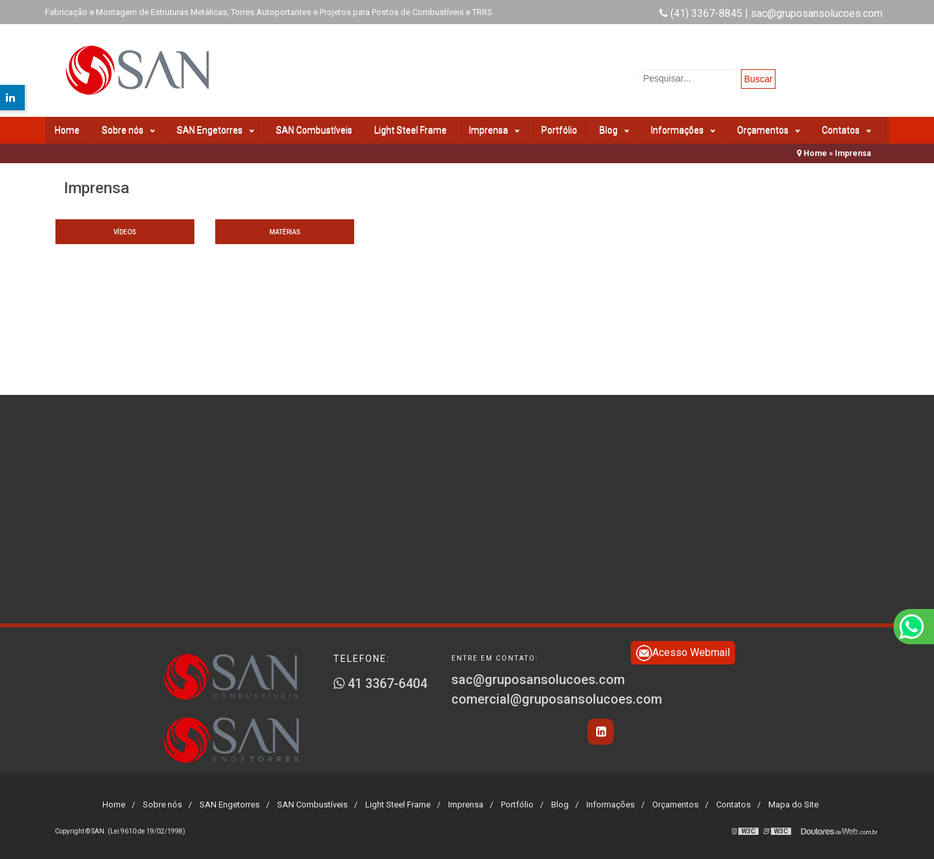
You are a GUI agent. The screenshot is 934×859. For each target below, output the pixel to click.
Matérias (285, 232)
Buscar (758, 79)
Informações (683, 130)
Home (67, 130)
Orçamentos (768, 130)
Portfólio (559, 130)
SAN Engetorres (215, 130)
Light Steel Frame (410, 130)
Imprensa (494, 130)
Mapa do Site (793, 804)
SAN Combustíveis (314, 130)
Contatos (846, 130)
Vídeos (124, 232)
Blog (614, 130)
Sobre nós (128, 130)
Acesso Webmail (683, 653)
